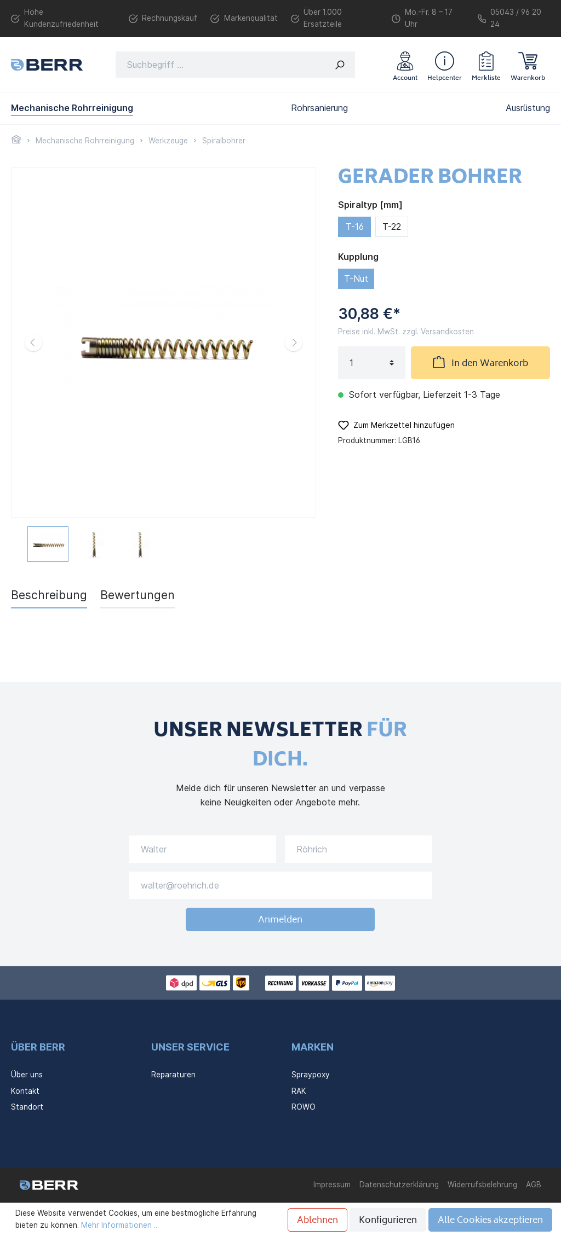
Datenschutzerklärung (399, 1184)
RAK (298, 1091)
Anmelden (280, 920)
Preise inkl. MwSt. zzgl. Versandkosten (406, 331)
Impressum (332, 1184)
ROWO (303, 1106)
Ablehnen (317, 1220)
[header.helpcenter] (444, 64)
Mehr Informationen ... (120, 1225)
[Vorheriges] (33, 342)
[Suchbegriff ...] (220, 64)
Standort (27, 1106)
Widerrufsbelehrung (482, 1184)
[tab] (49, 595)
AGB (533, 1184)
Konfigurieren (388, 1220)
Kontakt (25, 1091)
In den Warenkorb (480, 363)
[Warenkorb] (528, 64)
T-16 (355, 226)
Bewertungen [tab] (137, 595)
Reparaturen (173, 1074)
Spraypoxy (310, 1074)
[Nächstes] (293, 342)
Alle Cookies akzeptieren (490, 1220)
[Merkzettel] (486, 64)
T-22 (391, 226)
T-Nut (356, 278)
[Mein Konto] (405, 64)
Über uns (27, 1074)
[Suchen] (340, 64)
